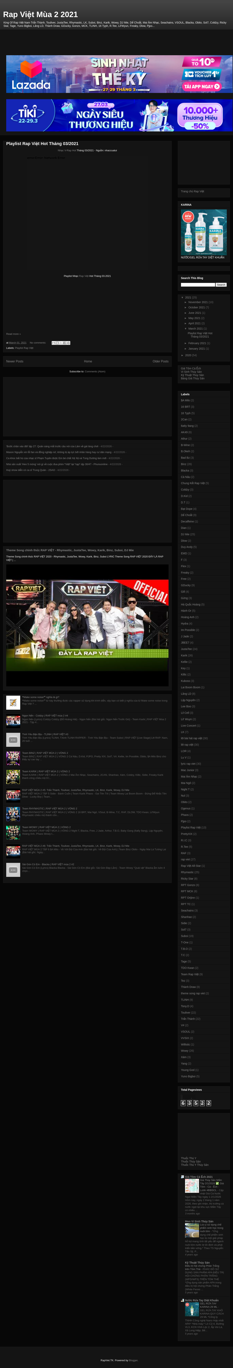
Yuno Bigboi (188, 1076)
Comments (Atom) (95, 371)
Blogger (133, 1360)
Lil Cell (185, 712)
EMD (184, 553)
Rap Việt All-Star (191, 865)
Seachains (187, 910)
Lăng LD (186, 693)
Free (184, 578)
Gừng (184, 598)
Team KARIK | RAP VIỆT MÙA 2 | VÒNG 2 (46, 771)
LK (182, 732)
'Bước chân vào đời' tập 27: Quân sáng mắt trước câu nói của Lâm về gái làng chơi (52, 446)
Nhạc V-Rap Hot (67, 150)
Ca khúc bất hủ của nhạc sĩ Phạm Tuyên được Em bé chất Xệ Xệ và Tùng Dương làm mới (56, 458)
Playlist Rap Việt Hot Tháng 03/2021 (42, 143)
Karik (184, 655)
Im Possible (188, 630)
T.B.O (184, 948)
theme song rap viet (193, 993)
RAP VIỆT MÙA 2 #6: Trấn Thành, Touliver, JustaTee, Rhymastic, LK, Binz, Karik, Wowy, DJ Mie (75, 845)
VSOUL (185, 1031)
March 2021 (195, 328)
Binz (183, 464)
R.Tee (184, 846)
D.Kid (184, 496)
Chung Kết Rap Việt (193, 483)
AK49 (184, 432)
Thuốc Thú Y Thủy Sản (195, 1164)
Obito (184, 802)
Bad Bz (185, 457)
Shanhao (186, 916)
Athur (184, 438)
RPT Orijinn (188, 897)
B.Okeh (185, 451)
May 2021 (194, 318)
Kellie (184, 661)
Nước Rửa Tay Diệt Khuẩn (202, 1300)
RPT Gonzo (188, 885)
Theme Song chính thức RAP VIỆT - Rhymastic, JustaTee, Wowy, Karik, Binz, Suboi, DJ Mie (70, 550)
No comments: (38, 342)
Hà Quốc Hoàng (190, 604)
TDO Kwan (187, 967)
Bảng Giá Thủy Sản (192, 378)
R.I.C (184, 840)
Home (88, 361)
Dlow (184, 540)
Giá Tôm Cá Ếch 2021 (199, 1176)
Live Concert (188, 725)
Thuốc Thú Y (188, 1158)
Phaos (185, 814)
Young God (188, 1069)
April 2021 (194, 323)
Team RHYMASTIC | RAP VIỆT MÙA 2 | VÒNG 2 (49, 808)
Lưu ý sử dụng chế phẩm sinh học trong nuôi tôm (211, 1228)
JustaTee (186, 649)
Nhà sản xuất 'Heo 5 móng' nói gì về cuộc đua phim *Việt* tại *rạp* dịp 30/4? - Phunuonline (57, 464)
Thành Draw (188, 986)
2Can (184, 419)
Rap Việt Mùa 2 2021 (40, 14)
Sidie (184, 923)
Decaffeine (187, 521)
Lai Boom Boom (190, 687)
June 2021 (195, 312)
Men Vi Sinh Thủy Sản (199, 1221)
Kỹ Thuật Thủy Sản (192, 375)
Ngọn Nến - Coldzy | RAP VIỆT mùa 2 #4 (45, 715)
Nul (183, 795)
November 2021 (198, 302)
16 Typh (186, 413)
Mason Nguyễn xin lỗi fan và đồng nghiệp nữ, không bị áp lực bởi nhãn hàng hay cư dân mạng (58, 452)
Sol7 (183, 929)
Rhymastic (187, 872)
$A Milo (185, 400)
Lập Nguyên (188, 700)
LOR (184, 751)
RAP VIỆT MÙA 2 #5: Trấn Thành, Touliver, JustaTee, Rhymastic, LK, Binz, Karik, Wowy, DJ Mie (75, 790)
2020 (188, 355)
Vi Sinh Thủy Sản (191, 371)
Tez (183, 980)
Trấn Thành (188, 1018)
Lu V (184, 757)
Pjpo (183, 821)
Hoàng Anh (187, 617)
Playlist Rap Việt (24, 347)
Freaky (185, 572)
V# (182, 1025)
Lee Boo (186, 706)
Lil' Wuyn (186, 719)
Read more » (13, 333)
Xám (184, 1057)
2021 (188, 297)
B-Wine (185, 445)
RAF (183, 853)
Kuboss (185, 680)
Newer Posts (14, 361)
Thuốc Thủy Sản (191, 1161)
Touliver (185, 1012)
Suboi (184, 936)
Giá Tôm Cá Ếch (191, 368)
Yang (184, 1063)
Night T (185, 789)
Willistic (185, 1044)
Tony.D (185, 1006)
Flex (183, 566)
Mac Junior (187, 770)
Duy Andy (187, 546)
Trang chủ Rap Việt (192, 191)
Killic (184, 674)
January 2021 (197, 348)
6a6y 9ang (187, 425)
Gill (183, 591)
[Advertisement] (119, 38)
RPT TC (186, 904)
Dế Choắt (186, 515)
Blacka (185, 470)
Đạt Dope (186, 508)
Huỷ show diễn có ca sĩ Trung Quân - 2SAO (30, 470)
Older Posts (161, 361)
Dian (184, 527)
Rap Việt (84, 276)
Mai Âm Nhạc (189, 776)
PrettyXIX (186, 833)
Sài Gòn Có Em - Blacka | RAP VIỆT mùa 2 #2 (48, 864)
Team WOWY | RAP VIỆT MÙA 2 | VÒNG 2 (46, 827)
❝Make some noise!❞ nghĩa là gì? (40, 697)
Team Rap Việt (190, 974)
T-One (185, 942)
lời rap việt (187, 744)
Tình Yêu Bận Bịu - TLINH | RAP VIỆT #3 (45, 734)
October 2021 (197, 307)
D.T (183, 502)
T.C (183, 955)
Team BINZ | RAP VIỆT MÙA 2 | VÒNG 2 (45, 752)
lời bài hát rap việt (191, 738)
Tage (184, 961)
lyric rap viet (188, 763)
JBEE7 (185, 642)
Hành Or (186, 610)
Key (183, 668)
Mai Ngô (186, 783)
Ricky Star (187, 878)
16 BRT (185, 406)
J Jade (185, 636)
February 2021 (197, 343)
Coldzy (185, 489)
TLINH (185, 999)
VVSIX (185, 1038)
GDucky (186, 585)
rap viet (185, 859)
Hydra (184, 623)
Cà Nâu (185, 476)
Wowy (184, 1050)
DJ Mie (185, 534)
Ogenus (185, 808)
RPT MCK (187, 891)
